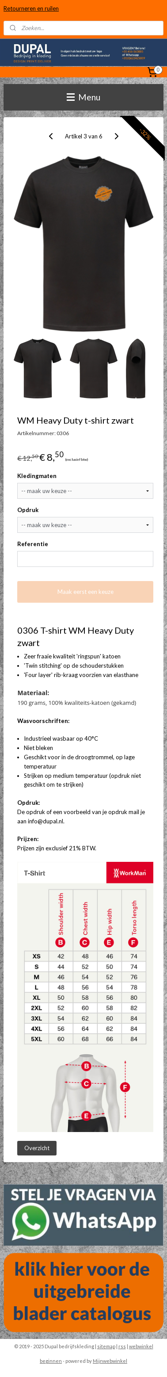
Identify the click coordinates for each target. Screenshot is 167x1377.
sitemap (106, 1346)
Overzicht (36, 1147)
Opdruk (27, 509)
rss (122, 1346)
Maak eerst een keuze (85, 591)
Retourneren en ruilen (31, 8)
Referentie (32, 543)
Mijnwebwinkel (110, 1361)
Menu (83, 97)
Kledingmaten (37, 475)
